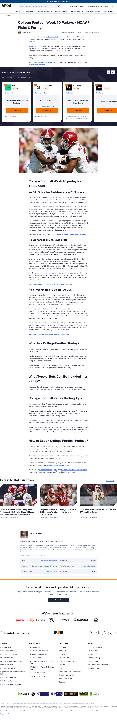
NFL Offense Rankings (8, 677)
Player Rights (93, 661)
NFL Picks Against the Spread (11, 684)
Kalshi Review (10, 93)
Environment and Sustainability (70, 672)
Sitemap (62, 682)
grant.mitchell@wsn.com (49, 560)
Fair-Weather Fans (6, 658)
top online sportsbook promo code (74, 470)
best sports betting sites (48, 470)
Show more (111, 481)
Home (1, 16)
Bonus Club (73, 6)
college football (52, 37)
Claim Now (17, 110)
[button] (108, 72)
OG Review (100, 93)
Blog (106, 6)
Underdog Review (72, 93)
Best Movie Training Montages (11, 661)
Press (61, 668)
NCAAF (7, 16)
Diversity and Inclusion (67, 675)
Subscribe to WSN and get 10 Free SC (59, 1)
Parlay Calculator (6, 665)
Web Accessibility (65, 679)
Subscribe (58, 600)
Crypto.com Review (42, 93)
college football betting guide (58, 465)
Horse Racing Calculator (9, 668)
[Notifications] (113, 6)
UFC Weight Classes (7, 651)
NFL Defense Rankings (8, 681)
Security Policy (93, 668)
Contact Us (63, 647)
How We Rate (64, 658)
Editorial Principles (95, 647)
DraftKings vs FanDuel (8, 654)
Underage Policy (94, 658)
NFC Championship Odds (39, 651)
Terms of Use (93, 654)
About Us (62, 651)
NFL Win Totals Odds (37, 673)
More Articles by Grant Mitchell (32, 555)
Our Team (62, 654)
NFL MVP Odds (35, 658)
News (82, 6)
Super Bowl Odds (36, 647)
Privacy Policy (93, 651)
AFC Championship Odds (39, 654)
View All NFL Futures (37, 676)
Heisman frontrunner (36, 46)
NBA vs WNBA (5, 647)
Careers (62, 665)
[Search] (59, 6)
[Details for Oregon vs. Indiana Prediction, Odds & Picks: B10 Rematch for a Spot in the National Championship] (58, 495)
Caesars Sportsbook (89, 566)
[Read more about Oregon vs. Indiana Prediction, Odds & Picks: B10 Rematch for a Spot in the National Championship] (58, 511)
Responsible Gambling (95, 6)
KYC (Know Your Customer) (98, 665)
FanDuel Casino (52, 571)
